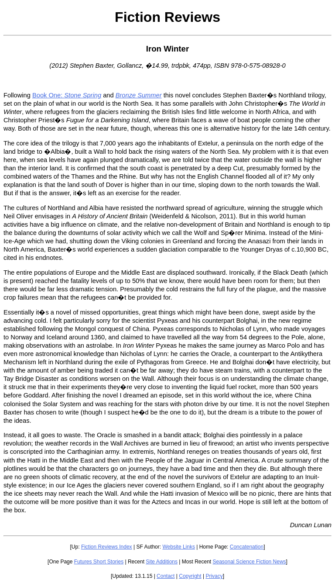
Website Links (178, 547)
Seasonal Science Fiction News (249, 562)
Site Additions (162, 562)
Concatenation (246, 547)
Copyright (190, 576)
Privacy (213, 576)
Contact (165, 576)
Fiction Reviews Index (106, 547)
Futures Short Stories (98, 562)
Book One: (66, 95)
